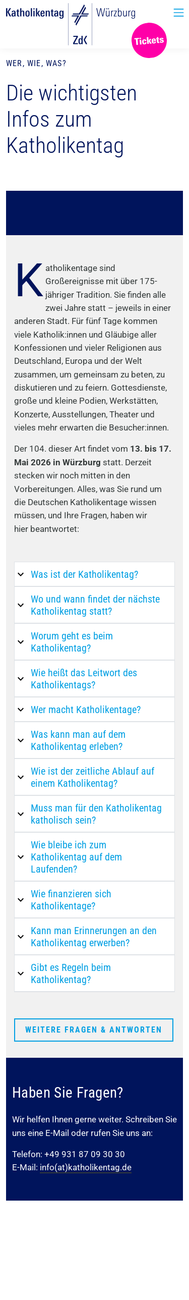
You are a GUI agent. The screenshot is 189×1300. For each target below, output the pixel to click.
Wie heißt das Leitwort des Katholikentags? (84, 679)
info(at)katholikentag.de (86, 1167)
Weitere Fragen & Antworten (93, 1030)
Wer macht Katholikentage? (86, 709)
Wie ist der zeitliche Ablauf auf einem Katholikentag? (92, 777)
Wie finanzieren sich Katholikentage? (71, 900)
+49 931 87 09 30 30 (84, 1154)
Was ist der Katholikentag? (84, 574)
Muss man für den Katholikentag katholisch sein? (96, 814)
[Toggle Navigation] (178, 12)
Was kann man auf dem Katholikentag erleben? (78, 740)
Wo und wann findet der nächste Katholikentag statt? (95, 605)
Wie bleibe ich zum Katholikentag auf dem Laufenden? (76, 857)
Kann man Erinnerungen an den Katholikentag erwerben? (94, 937)
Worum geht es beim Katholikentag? (72, 642)
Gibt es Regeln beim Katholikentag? (71, 973)
